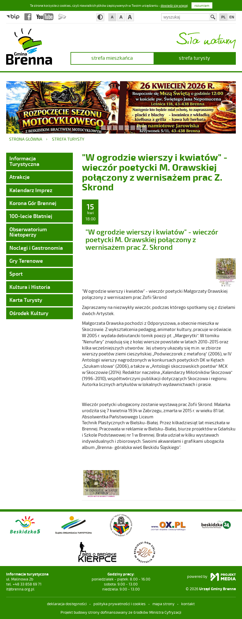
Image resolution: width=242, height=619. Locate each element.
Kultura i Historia (29, 287)
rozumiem (201, 5)
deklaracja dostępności (67, 603)
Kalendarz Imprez (30, 190)
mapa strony (163, 603)
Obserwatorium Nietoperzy (28, 232)
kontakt (188, 603)
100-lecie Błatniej (30, 216)
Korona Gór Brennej (32, 203)
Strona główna (25, 139)
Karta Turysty (25, 300)
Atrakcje (19, 177)
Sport (16, 273)
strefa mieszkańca (112, 58)
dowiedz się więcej (174, 5)
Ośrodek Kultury (28, 313)
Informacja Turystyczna (24, 161)
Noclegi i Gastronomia (36, 247)
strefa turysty (194, 58)
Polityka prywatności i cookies (119, 603)
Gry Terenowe (26, 260)
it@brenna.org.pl (20, 589)
